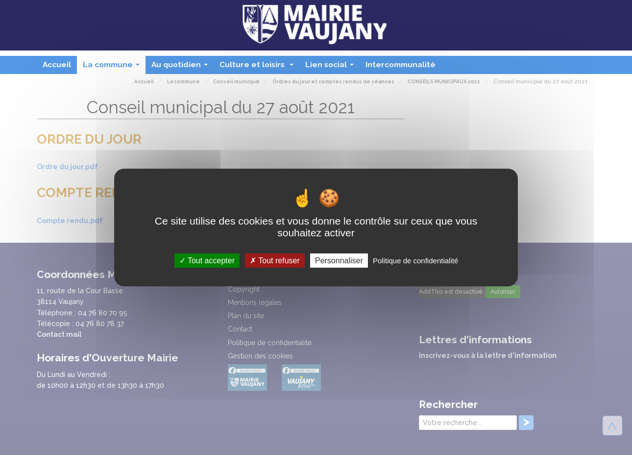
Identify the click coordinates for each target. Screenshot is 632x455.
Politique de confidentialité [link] (415, 260)
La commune (113, 67)
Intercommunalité (400, 64)
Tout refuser (275, 260)
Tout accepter (207, 260)
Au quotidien (181, 67)
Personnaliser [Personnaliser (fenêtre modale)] (339, 260)
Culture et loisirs (258, 67)
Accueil (57, 64)
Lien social (331, 67)
